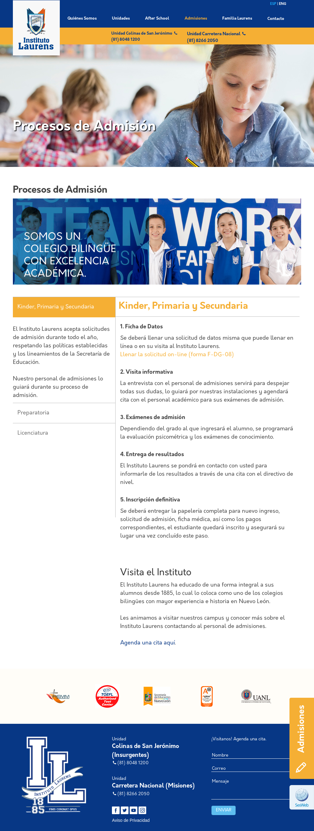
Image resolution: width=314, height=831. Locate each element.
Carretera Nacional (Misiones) (153, 786)
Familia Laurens (237, 19)
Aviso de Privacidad (131, 820)
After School (157, 19)
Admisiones (196, 19)
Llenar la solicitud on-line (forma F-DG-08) (177, 355)
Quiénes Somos (82, 19)
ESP (273, 4)
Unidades (121, 19)
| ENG (281, 4)
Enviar (223, 810)
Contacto (275, 19)
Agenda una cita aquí (147, 643)
